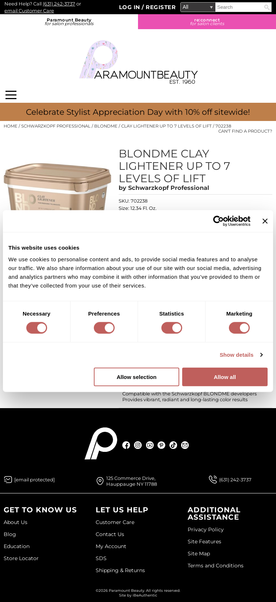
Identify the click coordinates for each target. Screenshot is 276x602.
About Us (15, 522)
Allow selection (136, 377)
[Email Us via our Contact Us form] (34, 479)
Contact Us (110, 534)
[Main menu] (11, 95)
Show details (237, 355)
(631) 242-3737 (59, 4)
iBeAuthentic (145, 595)
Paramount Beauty (69, 21)
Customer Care (115, 522)
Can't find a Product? (245, 131)
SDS (101, 558)
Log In (130, 7)
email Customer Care (29, 10)
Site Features (204, 541)
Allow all (225, 377)
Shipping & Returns (120, 570)
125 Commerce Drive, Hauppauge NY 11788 (131, 481)
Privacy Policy (206, 529)
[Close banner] (265, 221)
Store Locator (21, 558)
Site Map (199, 553)
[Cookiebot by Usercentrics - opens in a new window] (218, 221)
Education (17, 546)
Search (266, 7)
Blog (10, 534)
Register (161, 7)
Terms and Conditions (216, 565)
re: (207, 21)
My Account (111, 546)
